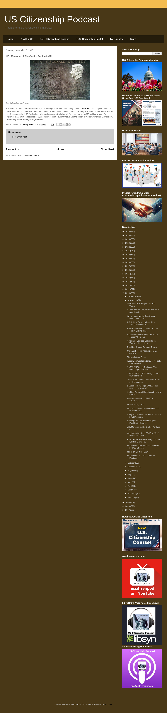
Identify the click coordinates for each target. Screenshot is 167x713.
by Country (116, 39)
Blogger (108, 704)
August (131, 470)
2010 (127, 293)
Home (10, 39)
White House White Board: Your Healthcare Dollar (141, 317)
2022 (127, 247)
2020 (127, 254)
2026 (127, 231)
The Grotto (85, 108)
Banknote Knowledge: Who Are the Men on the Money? (142, 387)
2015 (127, 274)
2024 (127, 239)
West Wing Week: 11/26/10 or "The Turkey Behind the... (142, 329)
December (132, 296)
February (132, 493)
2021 (127, 251)
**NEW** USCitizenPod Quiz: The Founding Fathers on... (142, 368)
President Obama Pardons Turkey (142, 347)
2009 (127, 502)
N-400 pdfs (27, 39)
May (130, 482)
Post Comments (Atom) (28, 155)
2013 (127, 281)
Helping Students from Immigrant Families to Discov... (141, 422)
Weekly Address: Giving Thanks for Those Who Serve (142, 336)
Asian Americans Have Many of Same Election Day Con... (143, 440)
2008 (127, 506)
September (133, 467)
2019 (127, 258)
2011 (127, 289)
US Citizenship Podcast (52, 19)
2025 (127, 235)
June (130, 478)
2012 (127, 285)
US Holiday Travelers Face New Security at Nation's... (141, 323)
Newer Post (13, 149)
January (131, 497)
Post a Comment (19, 137)
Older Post (107, 149)
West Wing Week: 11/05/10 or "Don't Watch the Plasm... (143, 434)
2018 (127, 262)
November (132, 300)
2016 (127, 270)
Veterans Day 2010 (135, 404)
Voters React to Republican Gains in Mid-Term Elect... (143, 446)
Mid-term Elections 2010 (137, 452)
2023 (127, 243)
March (131, 490)
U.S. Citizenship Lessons (54, 39)
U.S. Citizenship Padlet (90, 39)
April (130, 486)
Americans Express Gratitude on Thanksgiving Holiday (141, 342)
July (130, 474)
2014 (127, 277)
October (131, 463)
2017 (127, 266)
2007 (127, 510)
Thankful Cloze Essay (136, 357)
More (133, 39)
